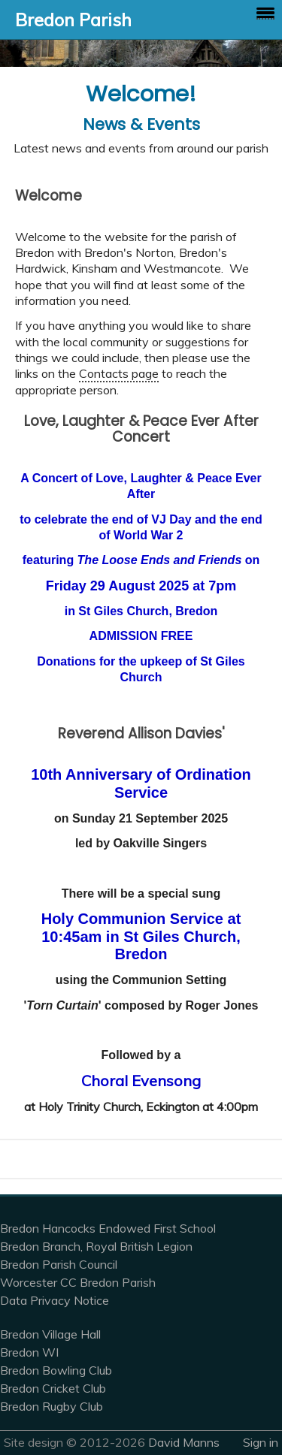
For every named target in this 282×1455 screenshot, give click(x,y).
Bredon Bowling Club (56, 1370)
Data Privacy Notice (54, 1300)
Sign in (260, 1442)
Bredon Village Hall (50, 1334)
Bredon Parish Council (58, 1264)
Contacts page (119, 373)
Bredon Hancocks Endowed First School (108, 1228)
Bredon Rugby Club (51, 1406)
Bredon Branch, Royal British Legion (96, 1246)
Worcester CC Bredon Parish (78, 1282)
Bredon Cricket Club (53, 1388)
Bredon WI (29, 1352)
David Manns (184, 1442)
